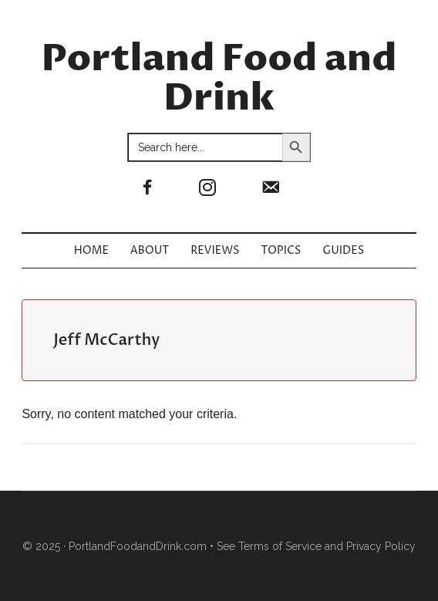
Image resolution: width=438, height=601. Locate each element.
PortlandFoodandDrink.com (138, 546)
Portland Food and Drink (219, 79)
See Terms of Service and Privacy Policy (316, 546)
